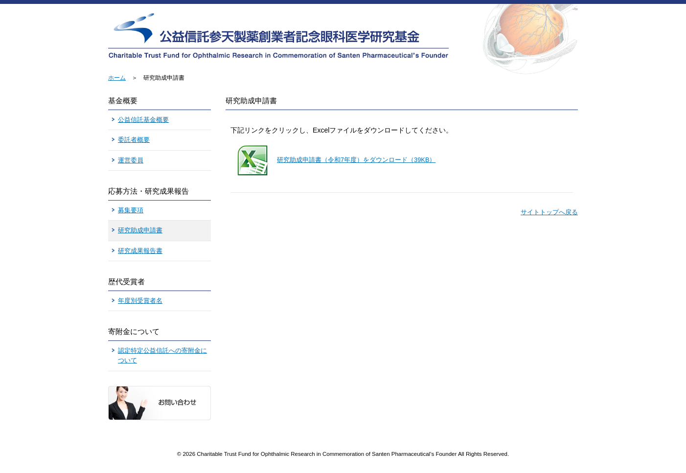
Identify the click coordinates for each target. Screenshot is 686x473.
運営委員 (130, 160)
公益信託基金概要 (143, 119)
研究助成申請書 (140, 230)
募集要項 (130, 210)
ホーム (117, 78)
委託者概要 (134, 139)
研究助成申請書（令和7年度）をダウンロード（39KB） (356, 159)
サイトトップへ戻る (549, 212)
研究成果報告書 (140, 250)
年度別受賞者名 (140, 300)
